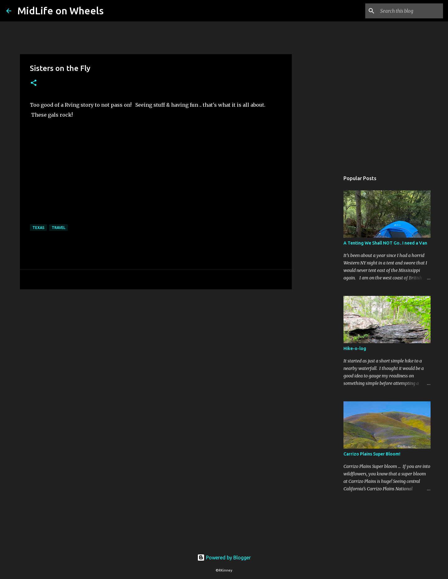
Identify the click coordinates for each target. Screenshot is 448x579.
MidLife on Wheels (60, 10)
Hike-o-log (354, 348)
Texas (38, 228)
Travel (58, 228)
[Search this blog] (410, 10)
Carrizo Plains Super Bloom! (371, 453)
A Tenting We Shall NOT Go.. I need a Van (385, 242)
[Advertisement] (323, 268)
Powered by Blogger (224, 557)
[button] (33, 83)
